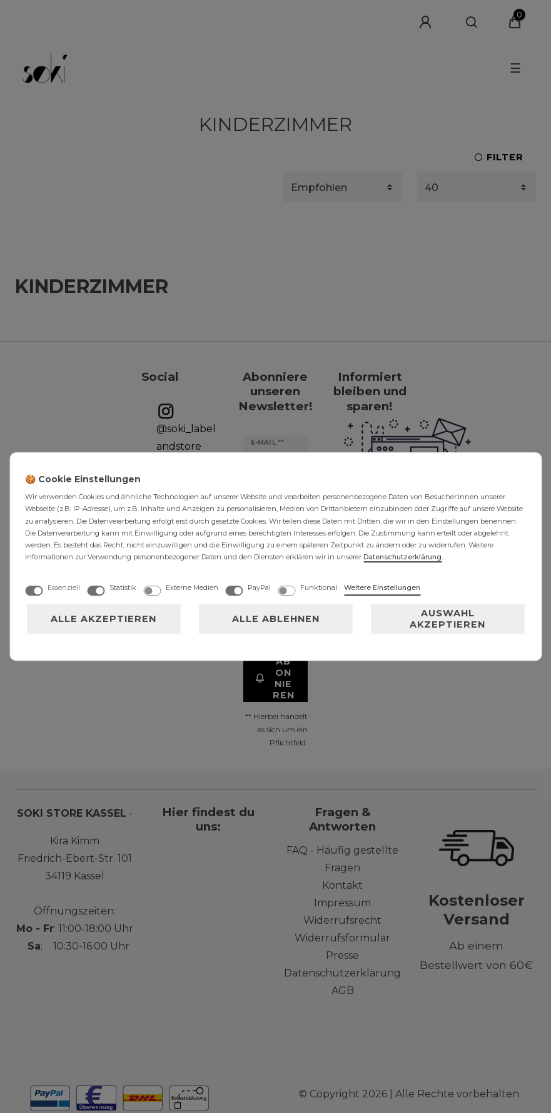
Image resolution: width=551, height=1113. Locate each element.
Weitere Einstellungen (382, 587)
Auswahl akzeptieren (447, 619)
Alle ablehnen (276, 618)
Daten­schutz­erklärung (402, 556)
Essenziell (64, 587)
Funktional (318, 587)
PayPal (259, 587)
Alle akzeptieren (103, 618)
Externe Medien (192, 587)
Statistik (122, 587)
